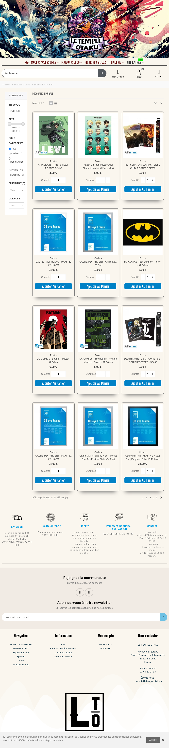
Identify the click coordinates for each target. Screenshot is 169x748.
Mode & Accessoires (43, 62)
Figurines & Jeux (95, 62)
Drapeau (17, 174)
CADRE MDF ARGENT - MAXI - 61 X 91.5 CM (53, 457)
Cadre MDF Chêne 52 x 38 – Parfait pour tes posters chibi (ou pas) (98, 457)
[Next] (161, 103)
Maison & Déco (70, 62)
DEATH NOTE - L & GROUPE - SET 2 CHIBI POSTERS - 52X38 (142, 360)
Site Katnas (134, 61)
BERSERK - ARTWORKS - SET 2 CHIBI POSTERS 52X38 (142, 166)
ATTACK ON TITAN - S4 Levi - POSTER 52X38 (53, 166)
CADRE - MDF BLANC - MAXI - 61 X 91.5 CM (53, 263)
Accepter (153, 740)
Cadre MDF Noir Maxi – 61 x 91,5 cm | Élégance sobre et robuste (142, 457)
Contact (158, 76)
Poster (17, 170)
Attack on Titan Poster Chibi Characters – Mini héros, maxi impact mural (98, 168)
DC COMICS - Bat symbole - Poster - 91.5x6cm (142, 263)
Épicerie (116, 62)
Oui (15, 111)
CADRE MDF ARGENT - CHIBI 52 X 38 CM (98, 263)
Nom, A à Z (39, 103)
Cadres (16, 153)
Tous (13, 148)
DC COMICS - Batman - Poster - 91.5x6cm (53, 360)
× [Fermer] (163, 740)
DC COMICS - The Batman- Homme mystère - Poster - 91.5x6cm (98, 360)
